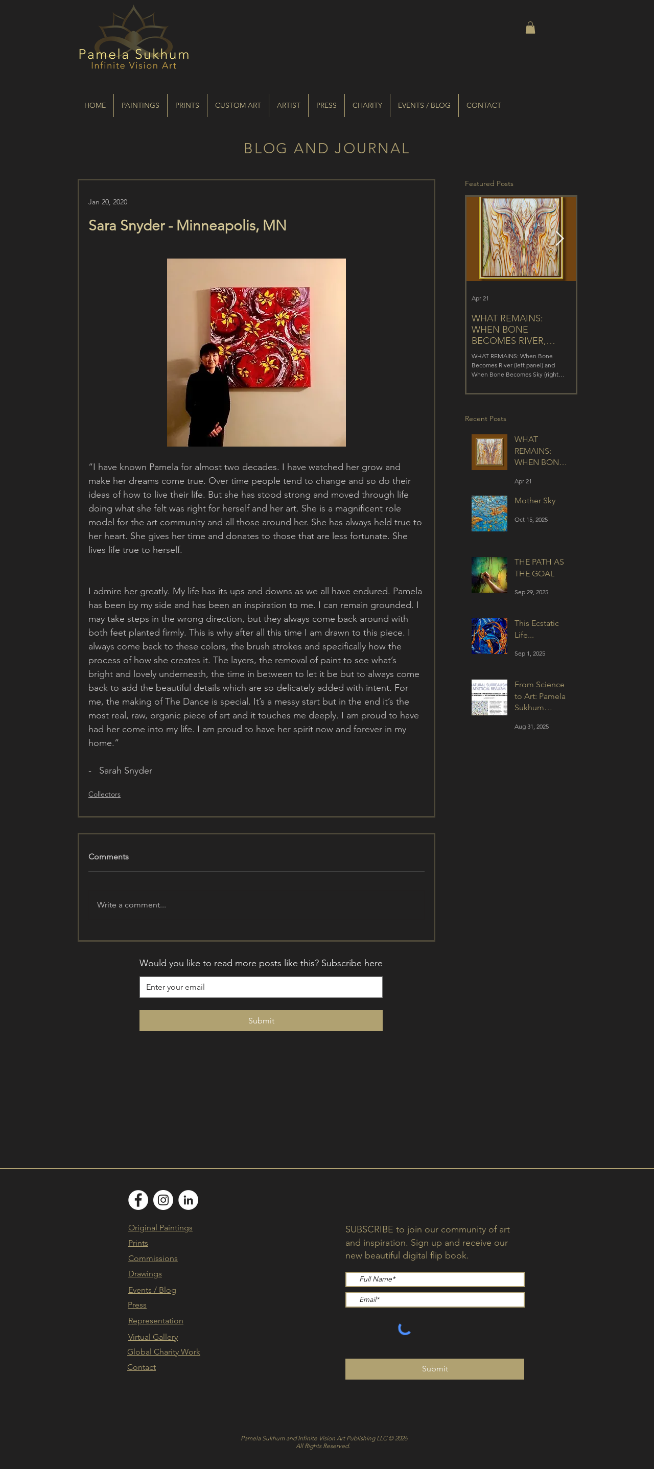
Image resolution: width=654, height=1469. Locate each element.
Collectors (104, 794)
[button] (530, 27)
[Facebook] (138, 1200)
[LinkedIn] (188, 1200)
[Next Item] (559, 239)
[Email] (258, 987)
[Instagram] (163, 1200)
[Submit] (434, 1369)
